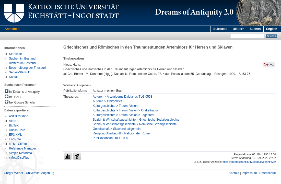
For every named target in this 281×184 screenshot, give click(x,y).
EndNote (15, 139)
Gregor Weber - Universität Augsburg (29, 173)
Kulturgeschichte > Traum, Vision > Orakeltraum (125, 110)
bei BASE (13, 97)
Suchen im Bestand (22, 58)
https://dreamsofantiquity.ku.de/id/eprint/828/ (249, 161)
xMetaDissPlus (19, 157)
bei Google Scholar (20, 102)
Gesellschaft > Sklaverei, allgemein (116, 129)
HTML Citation (18, 144)
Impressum (249, 173)
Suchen (255, 29)
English (271, 29)
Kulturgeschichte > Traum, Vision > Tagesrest (123, 115)
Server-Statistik (19, 72)
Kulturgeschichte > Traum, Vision (115, 106)
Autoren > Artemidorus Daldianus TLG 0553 (122, 96)
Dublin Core (17, 130)
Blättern (238, 29)
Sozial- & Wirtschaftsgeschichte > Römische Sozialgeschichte (135, 124)
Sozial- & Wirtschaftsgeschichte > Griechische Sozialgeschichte (136, 119)
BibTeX (14, 125)
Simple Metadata (20, 153)
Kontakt (14, 77)
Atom (12, 121)
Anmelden (12, 29)
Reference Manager (22, 148)
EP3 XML (15, 134)
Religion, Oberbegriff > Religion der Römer (122, 133)
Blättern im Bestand (22, 63)
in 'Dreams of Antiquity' (22, 91)
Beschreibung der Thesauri (27, 68)
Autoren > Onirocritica (107, 101)
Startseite (220, 29)
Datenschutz (267, 173)
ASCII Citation (18, 116)
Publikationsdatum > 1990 (110, 138)
